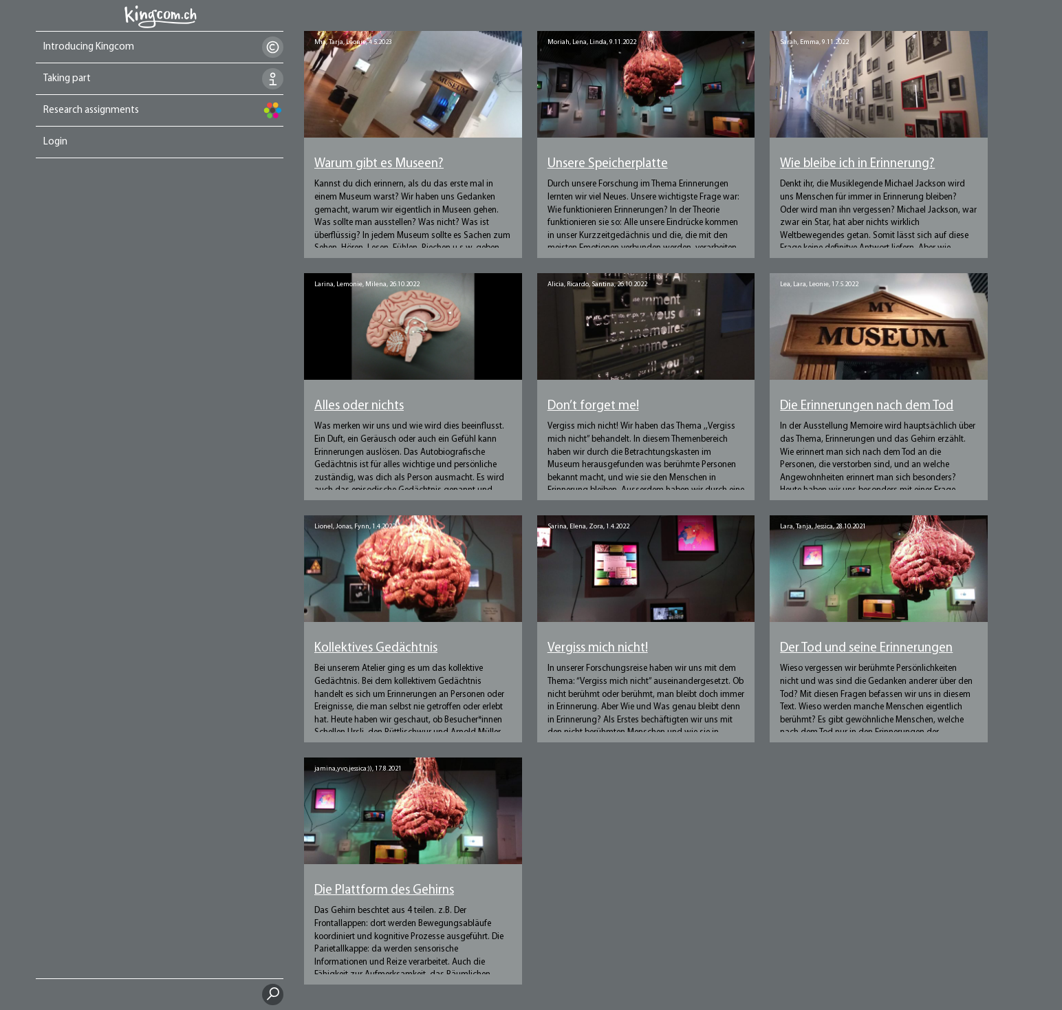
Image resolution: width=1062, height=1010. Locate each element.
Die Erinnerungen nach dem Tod (866, 406)
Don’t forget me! (593, 406)
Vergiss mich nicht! (598, 648)
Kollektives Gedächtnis (375, 648)
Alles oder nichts (359, 406)
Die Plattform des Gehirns (384, 890)
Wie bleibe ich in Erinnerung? (857, 164)
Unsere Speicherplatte (608, 164)
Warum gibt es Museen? (379, 164)
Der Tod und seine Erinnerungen (866, 648)
